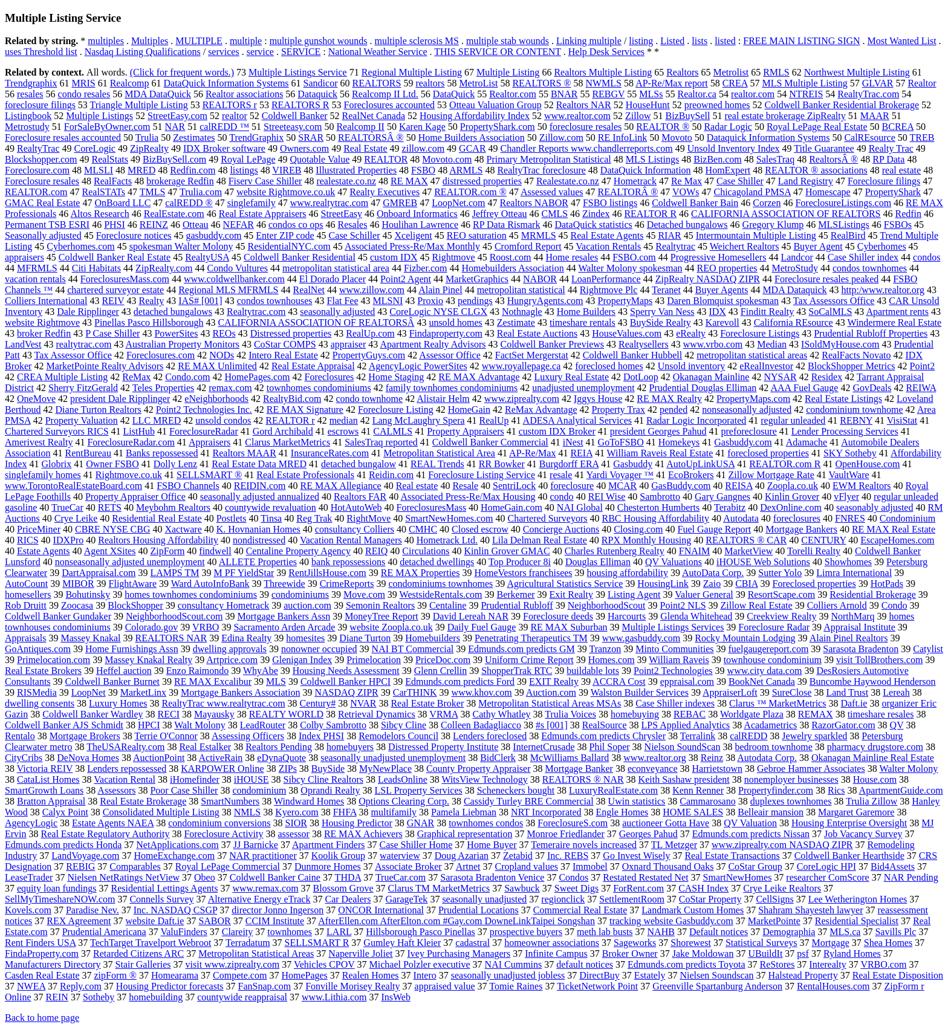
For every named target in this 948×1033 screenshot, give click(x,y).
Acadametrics (770, 725)
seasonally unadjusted (484, 899)
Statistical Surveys (761, 942)
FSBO (423, 170)
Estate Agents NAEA (113, 823)
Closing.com (638, 529)
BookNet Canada (762, 681)
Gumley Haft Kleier (402, 942)
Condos (573, 877)
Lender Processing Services (844, 431)
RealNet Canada (373, 116)
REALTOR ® (662, 126)
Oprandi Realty (330, 790)
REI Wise (607, 496)
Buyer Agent (817, 246)
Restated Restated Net (645, 877)
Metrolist (730, 72)
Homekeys (679, 442)
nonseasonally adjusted (746, 409)
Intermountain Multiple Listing (756, 235)
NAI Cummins (513, 964)
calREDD (748, 736)
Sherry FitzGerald (83, 388)
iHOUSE (251, 779)
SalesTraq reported (381, 442)
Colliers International (46, 301)
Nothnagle (522, 311)
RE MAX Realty (669, 398)
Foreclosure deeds (558, 616)
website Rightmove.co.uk (285, 192)
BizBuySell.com (174, 159)
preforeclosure (748, 431)
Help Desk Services (606, 52)
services (223, 52)
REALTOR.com (36, 192)
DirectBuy (599, 975)
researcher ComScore (827, 877)
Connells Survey (161, 899)
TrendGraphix (256, 137)
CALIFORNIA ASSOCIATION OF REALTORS (785, 214)
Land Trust (847, 692)
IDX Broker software (224, 148)
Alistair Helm (443, 398)
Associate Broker (408, 866)
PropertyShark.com (497, 126)
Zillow (638, 116)
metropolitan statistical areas (751, 355)
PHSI (114, 224)
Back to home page (42, 1017)
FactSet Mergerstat (531, 355)
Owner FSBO (112, 464)
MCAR (622, 486)
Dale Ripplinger (88, 311)
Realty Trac (891, 148)
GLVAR (878, 83)
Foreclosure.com (37, 170)
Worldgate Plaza (752, 714)
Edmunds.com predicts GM (521, 649)
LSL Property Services (419, 790)
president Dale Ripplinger (120, 398)
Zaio (712, 583)
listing (641, 41)
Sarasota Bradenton (860, 649)
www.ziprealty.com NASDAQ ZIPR (782, 845)
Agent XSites (110, 551)
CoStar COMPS (285, 344)
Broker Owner (630, 953)
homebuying (635, 714)
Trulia (147, 137)
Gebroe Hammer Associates (811, 768)
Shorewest (690, 942)
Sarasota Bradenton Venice (492, 877)
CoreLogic (94, 148)
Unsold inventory (692, 366)
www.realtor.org (654, 758)
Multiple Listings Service (297, 72)
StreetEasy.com (177, 116)
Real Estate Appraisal (313, 366)
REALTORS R (300, 105)
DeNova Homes (88, 758)
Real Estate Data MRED (259, 464)
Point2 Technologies (673, 670)
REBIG (80, 866)
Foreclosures (329, 377)
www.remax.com (265, 888)
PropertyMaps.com (753, 398)
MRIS (84, 83)
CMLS (555, 214)
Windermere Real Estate (894, 322)
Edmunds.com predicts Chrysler (603, 736)
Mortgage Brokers (85, 736)
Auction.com (551, 692)
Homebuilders (432, 638)
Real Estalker (205, 747)
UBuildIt (765, 953)
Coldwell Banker (295, 116)
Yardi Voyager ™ (620, 475)
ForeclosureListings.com (843, 203)
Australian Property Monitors (182, 344)
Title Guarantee (824, 148)
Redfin (908, 214)
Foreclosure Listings (759, 333)
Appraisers (209, 442)
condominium (259, 790)
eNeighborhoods (216, 398)
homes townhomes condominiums (191, 594)
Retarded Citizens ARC (138, 953)
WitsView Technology (484, 779)
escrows (343, 431)
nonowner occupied (319, 649)
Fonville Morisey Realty (352, 986)
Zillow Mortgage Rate (771, 475)
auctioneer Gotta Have (665, 823)
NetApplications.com (177, 845)
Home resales (572, 257)
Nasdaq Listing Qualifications (143, 52)
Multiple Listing (507, 72)
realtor (234, 116)
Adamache (806, 442)
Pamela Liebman (463, 812)
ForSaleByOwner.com (107, 126)
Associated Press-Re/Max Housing (467, 496)
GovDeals (871, 388)
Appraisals (25, 638)
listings (244, 170)
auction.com (307, 605)
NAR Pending (911, 877)
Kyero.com (297, 812)
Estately (650, 975)
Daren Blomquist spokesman (723, 301)
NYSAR (780, 377)
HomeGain (469, 409)
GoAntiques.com (38, 649)
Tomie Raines (515, 986)
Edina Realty (246, 638)
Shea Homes (888, 942)
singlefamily (251, 203)
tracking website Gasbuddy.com (671, 921)
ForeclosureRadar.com (130, 442)
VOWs (685, 192)
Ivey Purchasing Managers (459, 953)
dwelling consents (39, 703)
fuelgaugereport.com (769, 649)
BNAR (564, 94)
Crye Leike (76, 518)
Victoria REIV (45, 768)
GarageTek (406, 899)
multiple (246, 41)
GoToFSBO (621, 442)
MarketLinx (143, 692)
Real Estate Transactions (731, 855)
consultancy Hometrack (224, 605)
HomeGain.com (511, 507)
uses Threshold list (41, 52)
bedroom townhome (773, 747)
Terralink (697, 736)
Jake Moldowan (703, 953)
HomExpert (728, 170)
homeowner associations (551, 942)
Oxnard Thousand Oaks (668, 866)
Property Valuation (81, 420)
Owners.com (304, 148)
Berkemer (515, 594)
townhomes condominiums (319, 388)
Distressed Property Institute (443, 747)
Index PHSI (321, 736)
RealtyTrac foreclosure (541, 170)
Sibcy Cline (403, 725)
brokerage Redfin (180, 181)
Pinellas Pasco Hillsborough (148, 322)
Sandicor (321, 83)
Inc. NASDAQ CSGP (176, 910)
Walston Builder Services (640, 692)
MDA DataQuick (158, 94)
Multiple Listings (99, 116)
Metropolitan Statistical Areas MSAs (549, 703)
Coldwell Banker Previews (553, 344)
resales (30, 94)
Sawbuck (522, 888)
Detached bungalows (687, 224)
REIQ (376, 551)
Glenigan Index (302, 660)
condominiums (300, 594)
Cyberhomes (881, 246)
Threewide (284, 583)
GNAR (420, 823)
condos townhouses (275, 301)
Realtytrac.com (256, 311)
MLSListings (843, 224)
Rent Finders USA (40, 942)
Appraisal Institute (859, 627)
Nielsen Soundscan (716, 975)
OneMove (36, 398)
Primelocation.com (53, 660)
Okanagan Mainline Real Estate (872, 758)
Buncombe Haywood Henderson (873, 681)
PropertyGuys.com (369, 355)
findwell (215, 551)
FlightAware (133, 583)
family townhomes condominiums (452, 388)
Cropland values (526, 866)
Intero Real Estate (283, 355)
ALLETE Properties (258, 562)
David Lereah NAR (470, 616)
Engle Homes (622, 812)
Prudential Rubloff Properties (870, 333)
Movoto (676, 137)
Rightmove (453, 257)
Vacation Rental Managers (351, 540)
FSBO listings (610, 203)
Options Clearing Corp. (404, 801)
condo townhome (369, 398)
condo (562, 496)
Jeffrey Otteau (499, 214)
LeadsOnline (402, 779)
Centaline (447, 605)
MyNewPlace (385, 768)
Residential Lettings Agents (164, 888)
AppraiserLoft (730, 692)
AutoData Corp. (713, 573)
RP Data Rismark (506, 224)
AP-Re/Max (532, 453)
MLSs (651, 94)
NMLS (247, 812)
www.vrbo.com (713, 344)
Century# (318, 703)
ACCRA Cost (619, 681)
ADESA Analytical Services (577, 420)
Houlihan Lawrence (419, 224)
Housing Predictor (357, 823)
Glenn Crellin (440, 670)
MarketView (748, 551)
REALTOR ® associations (816, 170)
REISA (738, 486)
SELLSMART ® (209, 475)
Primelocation (373, 660)
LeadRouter (263, 725)
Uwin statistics (637, 801)
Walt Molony (199, 725)
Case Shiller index (863, 257)
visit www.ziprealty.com (233, 964)
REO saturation (477, 235)
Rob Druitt (26, 605)
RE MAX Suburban (568, 627)
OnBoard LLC (122, 203)
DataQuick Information (645, 170)
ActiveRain (220, 758)
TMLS (153, 192)
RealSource (604, 725)
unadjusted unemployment (583, 388)
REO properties (726, 268)
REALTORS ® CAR (746, 540)
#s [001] (552, 725)
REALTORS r (230, 105)
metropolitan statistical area (335, 268)
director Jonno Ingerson (277, 910)
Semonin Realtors (380, 605)
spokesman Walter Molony (181, 246)
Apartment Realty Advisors (432, 344)
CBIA (746, 583)
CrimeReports (347, 583)
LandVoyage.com (85, 855)
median (344, 420)
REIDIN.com (260, 486)
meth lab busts (604, 932)
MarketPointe (774, 921)
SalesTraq (775, 159)
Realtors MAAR (244, 453)
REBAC (690, 714)
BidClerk (498, 758)
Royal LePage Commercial (227, 866)
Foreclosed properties (813, 583)
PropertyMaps (625, 301)
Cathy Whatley (501, 714)
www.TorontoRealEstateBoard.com (73, 486)
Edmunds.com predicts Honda (63, 845)
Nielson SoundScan (682, 747)
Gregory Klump (773, 224)
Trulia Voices (570, 714)
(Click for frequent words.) (182, 72)
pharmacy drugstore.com (875, 747)
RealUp (494, 420)
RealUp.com (370, 333)
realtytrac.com (83, 344)
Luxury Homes (118, 703)
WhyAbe (260, 670)
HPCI (149, 725)
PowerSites (176, 333)
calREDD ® (188, 203)
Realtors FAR (360, 496)
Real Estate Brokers (43, 670)
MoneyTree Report (381, 616)
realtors (429, 83)
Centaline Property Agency (298, 551)
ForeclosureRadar (203, 431)
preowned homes (717, 105)
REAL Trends (437, 464)
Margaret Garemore (856, 812)
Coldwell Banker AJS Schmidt (64, 725)
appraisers (24, 257)
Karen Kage (422, 126)
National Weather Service (377, 52)
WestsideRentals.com (441, 594)
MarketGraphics (477, 279)
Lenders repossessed (126, 768)
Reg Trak (314, 518)
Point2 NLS (683, 605)
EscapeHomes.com (897, 540)
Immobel (590, 866)
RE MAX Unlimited (217, 366)
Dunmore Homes (327, 866)
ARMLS (465, 170)
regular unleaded (793, 420)
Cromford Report (528, 246)
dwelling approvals (230, 649)
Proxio (430, 301)
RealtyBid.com (292, 398)
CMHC (423, 529)
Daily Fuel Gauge (481, 627)
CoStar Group (755, 866)
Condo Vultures (237, 268)
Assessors (116, 790)
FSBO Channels (188, 486)
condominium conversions (219, 823)
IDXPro (68, 540)
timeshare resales (881, 714)
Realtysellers (643, 344)
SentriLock (514, 486)
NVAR (363, 703)
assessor (293, 834)
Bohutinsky (87, 594)
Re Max (686, 181)
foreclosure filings (40, 105)
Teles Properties (163, 388)
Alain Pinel (440, 290)
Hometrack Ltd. (447, 540)
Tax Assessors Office (834, 301)
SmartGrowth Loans (44, 790)
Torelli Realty (813, 551)
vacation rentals (35, 279)
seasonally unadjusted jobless (508, 975)
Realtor (921, 83)
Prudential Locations (478, 910)
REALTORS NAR (171, 638)
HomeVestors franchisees (523, 573)
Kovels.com (28, 910)
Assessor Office (449, 355)
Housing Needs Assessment (346, 670)
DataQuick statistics (593, 224)
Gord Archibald (283, 431)
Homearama (174, 975)
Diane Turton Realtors (98, 409)
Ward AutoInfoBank (210, 583)
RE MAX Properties (420, 573)
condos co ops (295, 224)
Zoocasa (77, 605)
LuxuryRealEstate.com (613, 790)
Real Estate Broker (427, 703)
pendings (475, 301)
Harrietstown (717, 768)
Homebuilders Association (512, 268)
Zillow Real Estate (757, 605)
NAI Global (580, 507)
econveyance (653, 768)
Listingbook (28, 116)
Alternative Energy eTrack (259, 899)
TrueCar (67, 507)
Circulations (425, 551)
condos (926, 257)
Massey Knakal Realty (148, 660)
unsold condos (223, 420)
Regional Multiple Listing (412, 72)
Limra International (854, 573)
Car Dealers (348, 899)
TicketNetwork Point (597, 986)
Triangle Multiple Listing (139, 105)
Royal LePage (248, 159)
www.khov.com (482, 692)
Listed (672, 41)
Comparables (134, 866)
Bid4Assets (893, 866)
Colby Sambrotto (333, 725)
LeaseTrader (29, 877)
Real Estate (365, 148)
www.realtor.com (577, 116)
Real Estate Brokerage (143, 801)
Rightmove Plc (609, 290)
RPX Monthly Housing (646, 540)
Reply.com (81, 986)
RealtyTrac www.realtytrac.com (223, 703)
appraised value (445, 986)
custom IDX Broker (557, 431)
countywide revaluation (270, 507)
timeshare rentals (582, 322)
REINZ (154, 224)
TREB (922, 137)
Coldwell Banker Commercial (490, 442)
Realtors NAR (583, 105)
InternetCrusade (543, 747)
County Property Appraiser (478, 768)
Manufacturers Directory (53, 964)
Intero (425, 975)
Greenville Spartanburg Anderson (717, 986)
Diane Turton (365, 638)
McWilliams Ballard (569, 758)
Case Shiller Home (415, 845)
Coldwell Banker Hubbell (632, 355)
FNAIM (694, 551)
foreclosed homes (609, 366)
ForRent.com (638, 888)
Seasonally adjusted (43, 235)
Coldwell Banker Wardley (92, 714)
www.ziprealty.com (521, 398)
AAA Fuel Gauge (804, 388)
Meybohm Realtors (173, 507)
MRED (141, 170)
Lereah (896, 692)
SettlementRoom (631, 899)
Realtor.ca (696, 94)
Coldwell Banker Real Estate (114, 257)
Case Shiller (740, 181)
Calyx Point (65, 812)
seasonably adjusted (875, 507)
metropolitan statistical (521, 290)
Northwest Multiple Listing (857, 72)
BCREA (898, 126)
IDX (717, 311)
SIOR (296, 823)
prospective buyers (526, 932)
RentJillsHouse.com (327, 573)
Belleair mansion (771, 812)
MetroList (478, 83)
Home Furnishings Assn (131, 649)
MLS (276, 681)
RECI (169, 714)
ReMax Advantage (541, 409)
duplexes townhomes (791, 801)
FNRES (850, 518)
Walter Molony (908, 768)
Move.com (364, 594)
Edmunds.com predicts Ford (460, 681)
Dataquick (317, 94)
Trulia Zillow (871, 801)
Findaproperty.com (445, 333)
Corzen (767, 203)
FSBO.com (634, 257)
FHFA (345, 812)
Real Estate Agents (607, 235)
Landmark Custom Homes (692, 910)
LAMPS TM (174, 573)
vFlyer (846, 496)
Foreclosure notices (134, 235)
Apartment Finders (328, 845)
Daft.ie (853, 703)
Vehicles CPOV (324, 964)
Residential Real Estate (156, 518)
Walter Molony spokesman (630, 268)
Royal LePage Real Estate (817, 126)
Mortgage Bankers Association (240, 692)
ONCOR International (381, 910)
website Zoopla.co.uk (390, 627)
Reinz (712, 758)
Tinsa (271, 518)
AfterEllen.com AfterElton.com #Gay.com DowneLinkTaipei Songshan (456, 921)
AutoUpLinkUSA (700, 464)
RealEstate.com (174, 214)
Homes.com (611, 660)
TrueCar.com (400, 877)
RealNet (309, 290)
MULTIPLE (198, 41)
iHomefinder (194, 779)
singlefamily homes (43, 475)
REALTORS (376, 83)
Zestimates (194, 137)
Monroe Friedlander (565, 834)
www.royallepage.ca (521, 366)
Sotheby (98, 997)
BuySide (328, 768)
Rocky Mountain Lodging (745, 638)
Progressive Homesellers (718, 257)
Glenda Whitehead (696, 616)
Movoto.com (447, 159)
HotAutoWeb (356, 507)
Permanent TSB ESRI (47, 224)
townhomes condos (486, 823)
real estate (901, 170)
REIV (113, 301)
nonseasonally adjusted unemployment (130, 562)
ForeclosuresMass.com (124, 279)
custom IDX (394, 257)
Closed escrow (480, 529)
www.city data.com (764, 670)
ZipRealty (149, 148)
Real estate (417, 486)
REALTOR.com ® (470, 192)
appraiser (348, 344)
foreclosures (796, 518)
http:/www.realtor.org (883, 290)
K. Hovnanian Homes (258, 529)
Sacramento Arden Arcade (284, 627)
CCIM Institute (274, 921)
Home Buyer (491, 845)
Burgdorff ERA (569, 464)
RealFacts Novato (856, 355)
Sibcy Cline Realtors (323, 779)
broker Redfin (44, 333)
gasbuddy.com (214, 235)
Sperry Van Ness (662, 311)
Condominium (907, 518)
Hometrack (635, 181)
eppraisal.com (687, 681)
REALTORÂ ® (628, 192)
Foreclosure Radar (774, 627)
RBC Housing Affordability (656, 518)
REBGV (608, 94)
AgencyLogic (31, 823)
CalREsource (869, 137)
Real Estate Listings (843, 398)
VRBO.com (883, 964)
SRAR (310, 137)
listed (725, 41)
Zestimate (516, 322)
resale (561, 475)
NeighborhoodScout (607, 605)
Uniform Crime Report (529, 660)
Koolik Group (338, 855)
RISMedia (37, 692)
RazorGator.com (843, 725)
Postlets (231, 518)
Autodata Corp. (767, 758)
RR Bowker (502, 464)
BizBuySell (688, 116)
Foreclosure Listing (395, 409)
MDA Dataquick (794, 290)
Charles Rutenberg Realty (614, 551)
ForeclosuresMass (432, 507)
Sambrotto (660, 496)
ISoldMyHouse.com (840, 344)
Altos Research (99, 214)
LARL (338, 932)
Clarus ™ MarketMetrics (777, 703)
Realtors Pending (278, 747)
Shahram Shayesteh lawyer (810, 910)
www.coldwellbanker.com (234, 279)
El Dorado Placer (332, 279)
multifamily (394, 812)
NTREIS (806, 94)
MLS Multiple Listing (804, 83)
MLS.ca (845, 932)
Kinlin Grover (792, 496)
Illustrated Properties (356, 170)
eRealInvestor (766, 366)
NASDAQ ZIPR (346, 692)
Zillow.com (561, 137)
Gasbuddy (632, 464)
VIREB (286, 170)
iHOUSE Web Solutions (763, 562)
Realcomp (129, 83)
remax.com (230, 388)
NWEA (31, 986)
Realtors (682, 72)
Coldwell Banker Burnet (112, 681)
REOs (223, 333)
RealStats (110, 159)
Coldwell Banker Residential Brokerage (842, 105)
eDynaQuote (281, 758)
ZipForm (167, 551)
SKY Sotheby (850, 453)
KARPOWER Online (222, 768)
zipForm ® (115, 975)
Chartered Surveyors (548, 518)
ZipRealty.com (164, 268)
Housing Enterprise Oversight (849, 823)
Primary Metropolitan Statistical (549, 159)
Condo (894, 605)
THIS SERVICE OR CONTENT (497, 52)
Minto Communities (674, 649)
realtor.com (752, 94)
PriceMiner (38, 529)
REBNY (856, 420)
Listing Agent (634, 594)
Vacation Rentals (608, 246)
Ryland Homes (852, 953)
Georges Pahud (648, 834)
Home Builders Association (471, 137)
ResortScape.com (782, 594)
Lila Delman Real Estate (539, 540)
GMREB (400, 203)
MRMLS (538, 235)
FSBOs (898, 224)
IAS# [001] (200, 301)
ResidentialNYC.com (289, 246)
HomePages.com (257, 377)
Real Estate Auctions (537, 333)
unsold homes (455, 322)
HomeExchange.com (174, 855)
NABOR (540, 279)
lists (699, 41)
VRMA (443, 714)
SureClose (792, 692)
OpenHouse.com (867, 464)
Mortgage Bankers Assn (283, 616)
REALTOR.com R (784, 464)
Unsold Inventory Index (733, 148)
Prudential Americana (104, 932)
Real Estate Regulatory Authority (105, 834)
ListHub (139, 431)
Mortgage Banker (579, 768)
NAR (174, 126)
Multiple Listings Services (673, 627)
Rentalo (20, 736)
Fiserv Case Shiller (265, 181)
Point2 (922, 366)
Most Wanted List (902, 41)
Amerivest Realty (39, 442)
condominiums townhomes (440, 583)
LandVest (23, 344)
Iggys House (598, 398)
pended (673, 409)
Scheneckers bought (515, 790)
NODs (221, 355)
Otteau (196, 224)
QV (897, 725)
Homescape (828, 192)
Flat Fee (343, 301)
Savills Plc (895, 932)
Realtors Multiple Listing (603, 72)
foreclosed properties (768, 453)
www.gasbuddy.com (641, 638)
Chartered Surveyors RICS (57, 431)
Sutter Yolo (780, 573)
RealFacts (113, 181)
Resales (353, 224)
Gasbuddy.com (742, 442)
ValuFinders (183, 932)
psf (803, 953)
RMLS (776, 72)
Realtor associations (244, 94)
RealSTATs (103, 192)
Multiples (149, 41)
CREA (735, 83)
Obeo (204, 877)
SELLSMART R (317, 942)
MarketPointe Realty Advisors (104, 366)
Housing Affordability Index (475, 116)
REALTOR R (650, 214)
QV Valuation (750, 823)
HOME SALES (693, 812)
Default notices (718, 932)
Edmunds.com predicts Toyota (686, 964)
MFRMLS (37, 268)
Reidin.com (391, 475)
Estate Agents (43, 551)
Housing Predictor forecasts (170, 986)
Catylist (928, 649)
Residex (827, 377)
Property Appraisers (465, 431)
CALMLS (392, 431)
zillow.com (423, 148)
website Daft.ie (155, 921)
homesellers (28, 594)
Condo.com (187, 377)
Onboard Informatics (417, 214)
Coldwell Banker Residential (300, 257)
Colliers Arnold (837, 605)
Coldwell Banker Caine (275, 877)
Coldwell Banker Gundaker (58, 616)
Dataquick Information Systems (768, 137)
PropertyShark (893, 192)
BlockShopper (135, 605)
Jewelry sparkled (814, 736)
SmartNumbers (230, 801)
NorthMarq (852, 616)
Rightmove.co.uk (129, 475)
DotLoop (640, 377)
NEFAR (238, 224)
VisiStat (902, 420)
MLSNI (388, 301)
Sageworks (635, 942)
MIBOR (78, 583)
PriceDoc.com (442, 660)
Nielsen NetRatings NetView (123, 877)
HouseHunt (648, 105)
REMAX (815, 714)
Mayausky (214, 714)
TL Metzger (674, 845)
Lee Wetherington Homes (857, 899)
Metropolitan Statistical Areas (256, 953)
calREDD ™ (224, 126)
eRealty (691, 333)
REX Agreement (79, 921)
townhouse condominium (773, 660)
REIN (57, 997)
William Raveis (679, 660)
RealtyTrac (38, 148)
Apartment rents (897, 311)
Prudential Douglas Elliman (703, 388)
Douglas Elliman (598, 562)
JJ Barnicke (255, 845)
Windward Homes (309, 801)
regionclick (563, 899)
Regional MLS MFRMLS (228, 290)
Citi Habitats (96, 268)
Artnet (468, 866)
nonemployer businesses (791, 779)
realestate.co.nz (346, 181)
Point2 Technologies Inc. (204, 409)
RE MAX (409, 181)
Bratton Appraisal (51, 801)
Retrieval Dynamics (376, 714)
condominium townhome (854, 409)
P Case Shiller (112, 333)
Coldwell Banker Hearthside (849, 855)
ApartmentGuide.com (901, 790)
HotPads (887, 583)
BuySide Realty (660, 322)
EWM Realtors (862, 486)
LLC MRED (156, 420)
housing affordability (627, 573)
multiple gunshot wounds (319, 41)
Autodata (741, 518)
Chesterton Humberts (658, 507)
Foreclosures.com (160, 355)
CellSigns (774, 899)
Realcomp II (360, 126)
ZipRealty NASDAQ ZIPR (707, 279)
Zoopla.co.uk (792, 486)
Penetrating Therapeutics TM (531, 638)
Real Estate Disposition (897, 975)
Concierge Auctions (561, 529)
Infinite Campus (556, 953)
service (260, 52)
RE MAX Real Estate (893, 529)
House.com (875, 779)
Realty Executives (384, 192)
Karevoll (722, 322)
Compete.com (240, 975)
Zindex (595, 214)
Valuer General (704, 594)
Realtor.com (512, 94)
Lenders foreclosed (490, 736)
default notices (584, 964)
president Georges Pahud (658, 431)
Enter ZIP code (285, 235)
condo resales (84, 94)
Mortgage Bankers (801, 529)
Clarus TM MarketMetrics (439, 888)
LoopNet (88, 692)
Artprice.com (232, 660)
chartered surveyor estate (115, 290)
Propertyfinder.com (775, 790)
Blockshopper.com (41, 159)
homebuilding (156, 997)
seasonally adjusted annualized (259, 496)
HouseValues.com (626, 333)
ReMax (136, 377)
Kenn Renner (698, 790)
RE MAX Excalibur (213, 681)
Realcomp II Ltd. (385, 94)
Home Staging (396, 377)
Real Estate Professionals (305, 475)
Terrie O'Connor (165, 736)
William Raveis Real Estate (660, 453)
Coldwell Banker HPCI (345, 681)
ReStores (777, 964)
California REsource (793, 322)
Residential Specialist (856, 921)
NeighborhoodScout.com (174, 616)
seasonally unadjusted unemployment (393, 758)
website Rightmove (42, 322)
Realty (151, 301)
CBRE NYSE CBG (112, 529)
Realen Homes (370, 975)
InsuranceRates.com (330, 453)
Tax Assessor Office (73, 355)
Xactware (182, 529)
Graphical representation (465, 834)
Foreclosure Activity (223, 834)
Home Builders (586, 311)
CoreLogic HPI (826, 866)
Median (772, 344)
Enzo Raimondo (197, 670)
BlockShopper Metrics (851, 366)
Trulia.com (201, 192)
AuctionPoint (158, 758)
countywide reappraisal (242, 997)
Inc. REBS (567, 855)
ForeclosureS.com (572, 823)
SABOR (214, 921)
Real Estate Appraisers (263, 214)
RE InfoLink (622, 137)
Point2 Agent (405, 279)
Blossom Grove (343, 888)
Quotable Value (320, 159)
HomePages (304, 975)
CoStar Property (710, 899)
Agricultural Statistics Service (565, 583)
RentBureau (88, 453)
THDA (348, 877)
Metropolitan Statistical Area (439, 453)
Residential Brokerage (873, 594)
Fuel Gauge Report (715, 529)
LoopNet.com (458, 203)
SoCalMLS (830, 311)
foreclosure (572, 486)
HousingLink (662, 583)
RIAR (669, 235)
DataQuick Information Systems (226, 83)
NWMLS (603, 83)
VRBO (205, 627)
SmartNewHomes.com (449, 518)
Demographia (788, 932)
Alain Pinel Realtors (849, 638)
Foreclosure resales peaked (826, 279)
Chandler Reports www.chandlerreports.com (587, 148)
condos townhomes (870, 268)
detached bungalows (173, 311)
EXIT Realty (554, 681)
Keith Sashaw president (684, 779)
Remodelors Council (398, 736)
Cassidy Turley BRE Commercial (529, 801)
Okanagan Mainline (711, 377)
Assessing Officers (248, 736)
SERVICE (300, 52)
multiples (106, 41)
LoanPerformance (606, 279)
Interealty (827, 964)
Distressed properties (291, 333)
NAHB (661, 932)
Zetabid (518, 855)
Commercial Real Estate (580, 910)
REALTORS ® (541, 83)
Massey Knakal (90, 638)
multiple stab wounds (507, 41)
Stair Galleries (143, 964)
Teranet (666, 290)
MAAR (874, 116)
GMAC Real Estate (42, 203)
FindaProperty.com (42, 953)
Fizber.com (425, 268)
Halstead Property (803, 975)
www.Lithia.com (334, 997)
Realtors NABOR (534, 203)
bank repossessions (348, 562)
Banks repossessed (162, 453)
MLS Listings (652, 159)
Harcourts (627, 616)
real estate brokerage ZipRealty (784, 116)
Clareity (237, 932)
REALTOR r (289, 420)
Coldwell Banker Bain (695, 203)
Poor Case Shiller (184, 790)
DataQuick (454, 94)
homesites (305, 638)
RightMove (368, 518)
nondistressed (259, 540)
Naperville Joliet (360, 953)
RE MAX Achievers (363, 834)
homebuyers (350, 747)
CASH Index (703, 888)
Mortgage (830, 942)
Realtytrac (675, 246)
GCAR (472, 148)
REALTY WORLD (286, 714)
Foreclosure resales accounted (63, 137)
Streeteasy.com (293, 126)
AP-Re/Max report (671, 83)
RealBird (848, 235)
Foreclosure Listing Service (481, 475)
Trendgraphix (31, 83)
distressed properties (482, 181)
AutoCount (26, 583)
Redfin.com (192, 170)
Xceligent (413, 235)
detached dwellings (437, 562)
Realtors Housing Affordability (158, 540)
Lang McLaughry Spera (418, 420)
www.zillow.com (371, 290)
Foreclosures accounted (389, 105)
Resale (465, 486)
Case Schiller (354, 235)
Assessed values (552, 192)
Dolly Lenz (175, 464)
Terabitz (729, 507)
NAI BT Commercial (413, 649)
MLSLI (98, 170)
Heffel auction (124, 670)
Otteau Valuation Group (495, 105)
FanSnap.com (264, 986)
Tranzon (605, 649)
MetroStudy (794, 268)
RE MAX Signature (305, 409)
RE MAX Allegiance (340, 486)
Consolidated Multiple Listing (161, 812)
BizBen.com (717, 159)
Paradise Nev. (92, 910)
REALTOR (385, 159)
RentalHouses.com (833, 986)
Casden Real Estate (42, 975)
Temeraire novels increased (584, 845)
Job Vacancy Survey (863, 834)
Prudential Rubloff (517, 605)
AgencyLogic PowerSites (418, 366)
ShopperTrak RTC (516, 670)
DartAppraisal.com (98, 573)
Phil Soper (609, 747)
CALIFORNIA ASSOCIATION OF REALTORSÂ (316, 322)
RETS (110, 507)
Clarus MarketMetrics (287, 442)
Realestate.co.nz (567, 181)
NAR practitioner (263, 855)
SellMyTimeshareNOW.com (60, 899)
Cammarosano (707, 801)
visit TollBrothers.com (879, 660)
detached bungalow (358, 464)
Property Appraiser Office (135, 496)
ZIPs (288, 768)
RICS (28, 540)
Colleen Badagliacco (481, 725)
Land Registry (805, 181)
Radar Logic (728, 126)
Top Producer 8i (520, 562)
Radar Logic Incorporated (696, 420)
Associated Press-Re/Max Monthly (412, 246)
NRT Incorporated (546, 812)
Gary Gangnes (722, 496)
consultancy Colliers (354, 529)
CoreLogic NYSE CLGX (438, 311)
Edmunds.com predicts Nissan (751, 834)
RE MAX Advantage (478, 377)
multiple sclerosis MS (416, 41)
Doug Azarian (462, 855)
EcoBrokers (691, 475)
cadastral (472, 942)
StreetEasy (341, 214)
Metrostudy (27, 126)
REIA (581, 453)
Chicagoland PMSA (752, 192)
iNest (573, 442)
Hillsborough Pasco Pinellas (420, 932)
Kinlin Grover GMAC (507, 551)
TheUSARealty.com (125, 747)
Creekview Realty (781, 616)
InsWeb (395, 997)
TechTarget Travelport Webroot (150, 942)
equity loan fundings (57, 888)
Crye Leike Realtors (782, 888)
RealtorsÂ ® (833, 159)
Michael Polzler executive (419, 964)
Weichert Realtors (744, 246)
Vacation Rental (124, 779)
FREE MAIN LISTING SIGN (801, 41)
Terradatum (248, 942)
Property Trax (618, 409)
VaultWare (848, 475)
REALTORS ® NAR (583, 779)
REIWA (921, 388)
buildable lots (593, 670)
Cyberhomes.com (80, 246)
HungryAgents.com (545, 301)
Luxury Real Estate (571, 377)
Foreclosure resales (42, 181)
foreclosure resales (586, 126)
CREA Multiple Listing (62, 377)
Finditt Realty (767, 311)
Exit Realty (571, 594)
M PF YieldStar (243, 573)
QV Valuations (673, 562)
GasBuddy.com (680, 486)
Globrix (56, 464)
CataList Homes (48, 779)
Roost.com (510, 257)
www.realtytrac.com (329, 203)
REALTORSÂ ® (371, 137)
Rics (836, 790)
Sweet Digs (576, 888)
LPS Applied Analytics (685, 725)
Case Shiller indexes (675, 703)
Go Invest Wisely (636, 855)
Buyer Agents (721, 290)
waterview (400, 855)
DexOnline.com (791, 507)
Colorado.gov (151, 627)
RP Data (888, 159)
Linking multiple (589, 41)
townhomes (289, 932)
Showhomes (848, 562)
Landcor (797, 257)
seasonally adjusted (337, 311)
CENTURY (823, 540)
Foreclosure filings (884, 181)
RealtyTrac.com (868, 94)
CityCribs (23, 758)
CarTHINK (415, 692)
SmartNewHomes (737, 877)
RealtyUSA (207, 257)
